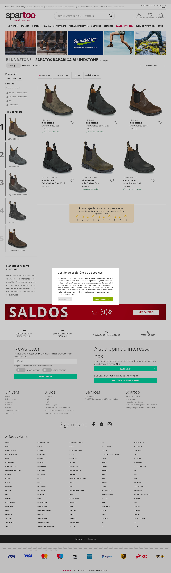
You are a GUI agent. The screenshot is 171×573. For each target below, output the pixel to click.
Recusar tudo (64, 299)
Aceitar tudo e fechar (103, 299)
